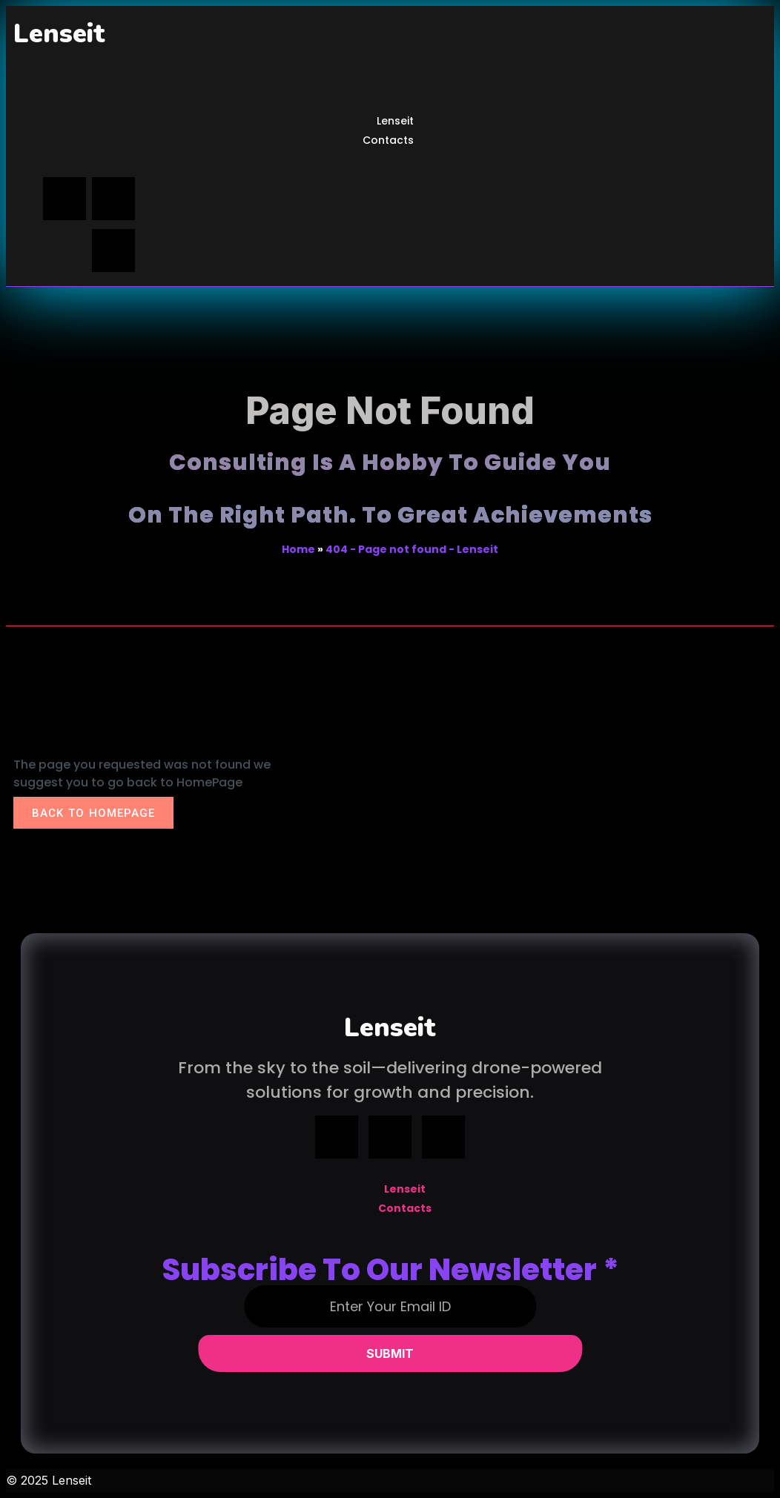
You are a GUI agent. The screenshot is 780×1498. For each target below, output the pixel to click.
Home (298, 549)
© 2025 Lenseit (48, 1480)
